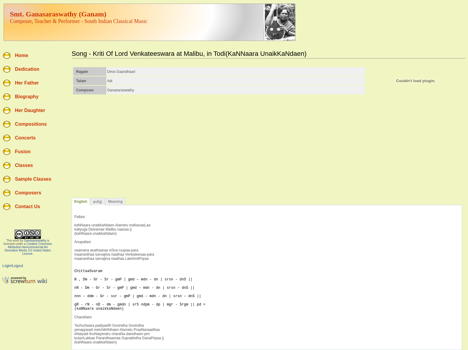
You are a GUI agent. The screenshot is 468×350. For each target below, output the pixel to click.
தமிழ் (97, 201)
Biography (27, 96)
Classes (24, 165)
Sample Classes (33, 179)
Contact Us (27, 206)
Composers (28, 192)
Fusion (22, 151)
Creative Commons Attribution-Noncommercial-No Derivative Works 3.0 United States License (28, 248)
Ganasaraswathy (35, 240)
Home (21, 55)
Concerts (25, 137)
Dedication (27, 69)
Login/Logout (12, 266)
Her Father (27, 82)
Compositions (31, 124)
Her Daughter (30, 110)
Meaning (115, 201)
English (80, 201)
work (16, 240)
